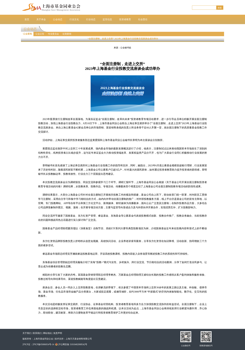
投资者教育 (125, 19)
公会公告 (39, 34)
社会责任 (143, 19)
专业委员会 (53, 34)
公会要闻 (27, 34)
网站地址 (47, 333)
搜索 (220, 8)
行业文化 (74, 19)
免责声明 (57, 333)
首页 (27, 19)
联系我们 (37, 333)
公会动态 (57, 19)
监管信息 (107, 19)
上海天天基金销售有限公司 (79, 339)
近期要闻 (66, 34)
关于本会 (41, 19)
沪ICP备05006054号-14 (43, 344)
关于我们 (26, 333)
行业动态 (90, 19)
